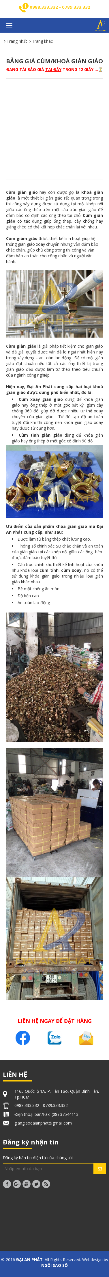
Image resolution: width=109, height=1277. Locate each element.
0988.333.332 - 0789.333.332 (60, 7)
